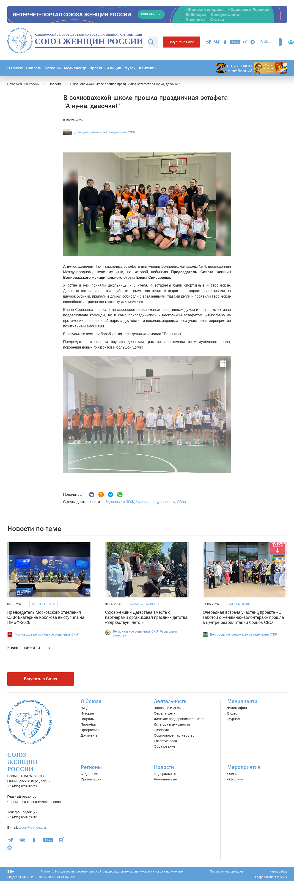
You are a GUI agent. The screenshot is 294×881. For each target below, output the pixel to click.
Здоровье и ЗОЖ (119, 502)
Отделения (89, 774)
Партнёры (89, 724)
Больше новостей (28, 647)
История (87, 713)
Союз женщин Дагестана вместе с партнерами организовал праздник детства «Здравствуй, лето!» (146, 617)
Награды (88, 719)
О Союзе (15, 68)
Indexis (282, 877)
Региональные (165, 779)
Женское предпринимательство (179, 719)
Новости (33, 68)
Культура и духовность (155, 502)
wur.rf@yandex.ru (32, 827)
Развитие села (165, 741)
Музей (130, 68)
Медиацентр (75, 68)
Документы (89, 735)
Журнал (233, 719)
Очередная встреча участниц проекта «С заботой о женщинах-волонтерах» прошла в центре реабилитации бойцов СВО (243, 617)
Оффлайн (235, 779)
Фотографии (237, 708)
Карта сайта (278, 871)
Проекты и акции (105, 68)
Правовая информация (226, 871)
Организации (91, 779)
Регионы (53, 68)
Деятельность (170, 701)
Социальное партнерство (174, 735)
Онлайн (233, 774)
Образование (188, 502)
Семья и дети (165, 713)
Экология (161, 730)
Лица (85, 708)
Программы (90, 730)
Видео (232, 713)
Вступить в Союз (181, 41)
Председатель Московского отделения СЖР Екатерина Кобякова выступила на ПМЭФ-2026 (45, 617)
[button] (73, 414)
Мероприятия (244, 767)
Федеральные (165, 774)
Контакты (148, 68)
